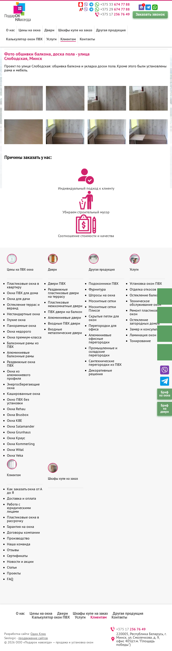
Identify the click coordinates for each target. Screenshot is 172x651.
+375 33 (115, 4)
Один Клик (38, 634)
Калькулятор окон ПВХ (24, 39)
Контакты (87, 39)
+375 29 (115, 9)
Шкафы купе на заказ (75, 30)
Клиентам (68, 39)
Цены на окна (30, 30)
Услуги (51, 39)
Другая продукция (111, 30)
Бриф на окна (164, 393)
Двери (49, 30)
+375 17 (115, 14)
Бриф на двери (164, 408)
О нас (10, 30)
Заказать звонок (150, 14)
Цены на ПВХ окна (20, 270)
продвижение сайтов (33, 638)
